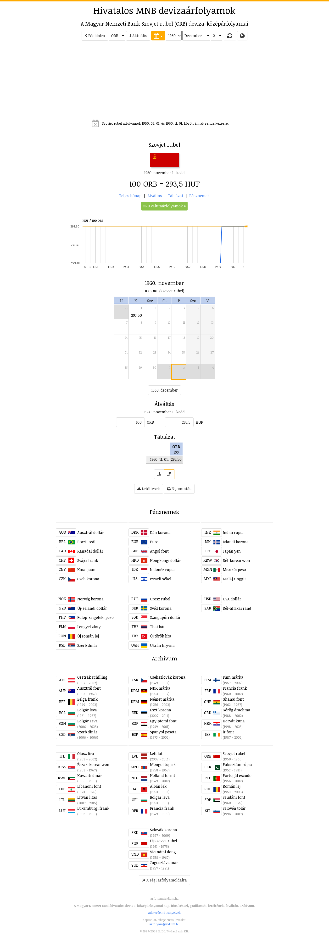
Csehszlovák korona (167, 677)
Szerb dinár (87, 645)
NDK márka (160, 688)
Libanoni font (89, 786)
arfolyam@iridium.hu (164, 924)
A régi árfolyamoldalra (164, 880)
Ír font (228, 732)
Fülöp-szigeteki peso (95, 617)
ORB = (152, 422)
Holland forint (162, 775)
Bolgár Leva (87, 721)
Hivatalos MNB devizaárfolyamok (164, 10)
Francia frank (235, 688)
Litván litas (87, 797)
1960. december (164, 390)
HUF (199, 422)
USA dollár (232, 599)
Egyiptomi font (163, 721)
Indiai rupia (233, 532)
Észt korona (160, 710)
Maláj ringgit (234, 579)
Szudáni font (234, 797)
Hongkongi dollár (165, 560)
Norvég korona (90, 599)
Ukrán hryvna (162, 645)
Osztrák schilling (92, 677)
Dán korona (160, 532)
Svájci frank (87, 560)
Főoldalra (95, 35)
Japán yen (232, 551)
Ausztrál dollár (90, 532)
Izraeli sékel (160, 579)
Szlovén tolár (234, 808)
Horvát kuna (234, 721)
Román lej (231, 786)
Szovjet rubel (234, 753)
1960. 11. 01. (159, 459)
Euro (154, 541)
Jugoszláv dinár (164, 862)
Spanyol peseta (163, 732)
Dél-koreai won (236, 560)
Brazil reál (86, 541)
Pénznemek (199, 195)
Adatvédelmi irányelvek (164, 912)
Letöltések (148, 488)
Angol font (159, 551)
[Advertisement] (34, 80)
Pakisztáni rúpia (237, 764)
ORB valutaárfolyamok (164, 206)
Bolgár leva (87, 710)
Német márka (162, 699)
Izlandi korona (236, 541)
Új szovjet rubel (163, 840)
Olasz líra (85, 753)
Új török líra (160, 636)
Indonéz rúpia (162, 569)
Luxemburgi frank (93, 808)
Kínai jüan (86, 569)
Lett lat (156, 753)
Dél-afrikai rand (237, 608)
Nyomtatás (179, 488)
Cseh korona (88, 579)
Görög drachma (236, 710)
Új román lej (88, 636)
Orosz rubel (160, 599)
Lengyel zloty (89, 626)
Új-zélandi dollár (92, 608)
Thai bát (157, 626)
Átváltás (154, 195)
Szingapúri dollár (165, 617)
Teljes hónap (130, 195)
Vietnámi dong (163, 851)
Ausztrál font (89, 688)
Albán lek (158, 786)
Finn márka (233, 677)
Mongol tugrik (163, 764)
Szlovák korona (163, 829)
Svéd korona (161, 608)
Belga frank (87, 699)
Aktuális (138, 35)
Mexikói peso (234, 569)
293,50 (136, 315)
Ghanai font (233, 699)
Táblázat (175, 195)
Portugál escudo (237, 775)
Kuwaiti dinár (89, 775)
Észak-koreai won (93, 764)
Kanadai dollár (90, 551)
